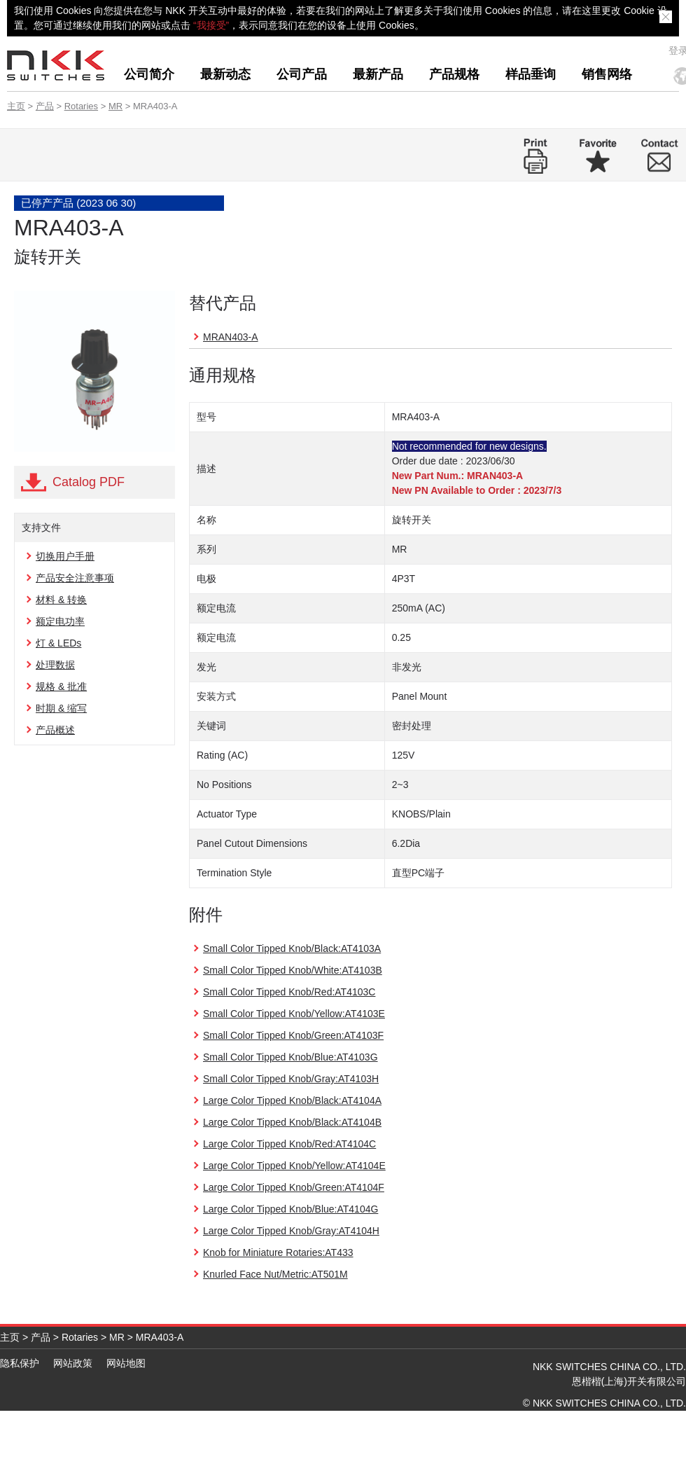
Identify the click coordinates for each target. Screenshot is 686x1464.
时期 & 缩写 (61, 708)
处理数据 (55, 664)
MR (115, 106)
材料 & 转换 (61, 599)
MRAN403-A (230, 337)
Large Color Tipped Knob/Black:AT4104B (292, 1122)
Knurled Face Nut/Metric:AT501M (275, 1274)
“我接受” (211, 25)
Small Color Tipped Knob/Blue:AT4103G (290, 1057)
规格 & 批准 (61, 686)
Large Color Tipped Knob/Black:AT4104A (292, 1100)
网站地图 (126, 1363)
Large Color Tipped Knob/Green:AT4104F (293, 1187)
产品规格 (454, 74)
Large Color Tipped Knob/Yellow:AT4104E (294, 1165)
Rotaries (81, 106)
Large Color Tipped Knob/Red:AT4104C (289, 1143)
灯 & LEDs (58, 643)
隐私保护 (19, 1363)
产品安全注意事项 (75, 577)
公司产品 (301, 74)
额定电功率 (60, 621)
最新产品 (378, 74)
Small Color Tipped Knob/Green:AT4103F (293, 1035)
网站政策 (72, 1363)
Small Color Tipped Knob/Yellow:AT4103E (294, 1013)
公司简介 (149, 74)
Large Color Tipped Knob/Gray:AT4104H (291, 1230)
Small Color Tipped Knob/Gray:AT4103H (291, 1078)
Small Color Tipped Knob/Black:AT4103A (292, 948)
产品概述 (55, 730)
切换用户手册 (65, 556)
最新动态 (225, 74)
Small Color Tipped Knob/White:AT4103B (292, 970)
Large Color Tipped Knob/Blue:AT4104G (290, 1209)
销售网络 (607, 74)
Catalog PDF (88, 482)
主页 (16, 106)
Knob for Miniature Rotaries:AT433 (278, 1252)
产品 (45, 106)
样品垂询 (530, 74)
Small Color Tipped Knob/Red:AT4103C (289, 991)
